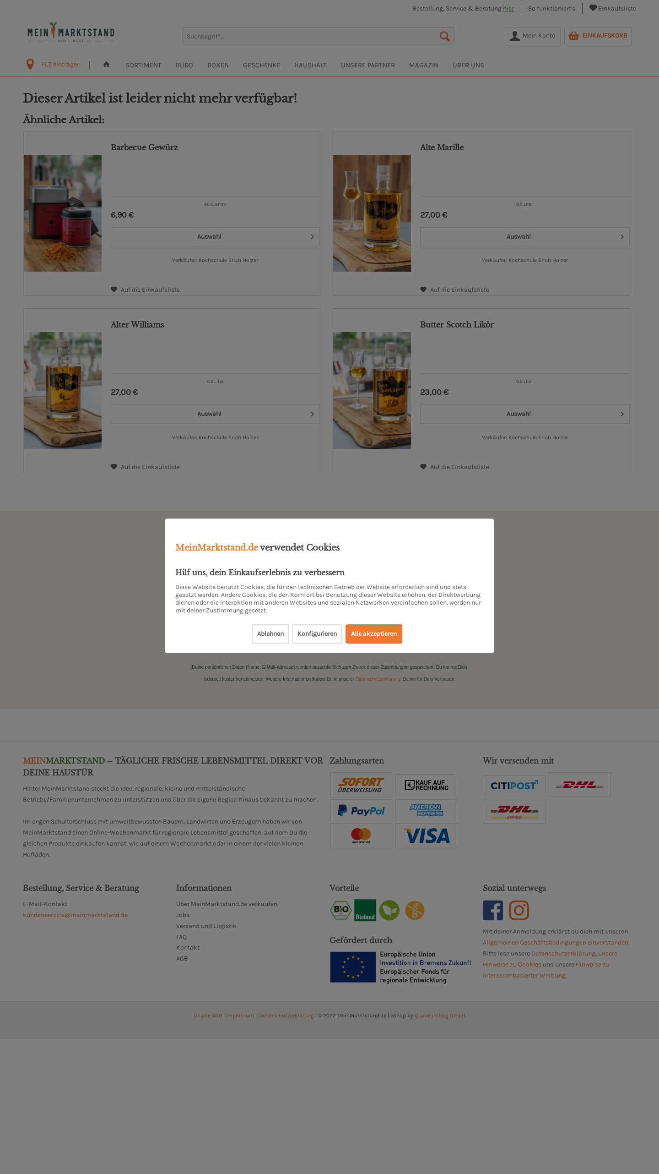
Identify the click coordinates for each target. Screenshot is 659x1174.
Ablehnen (270, 634)
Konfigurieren (317, 634)
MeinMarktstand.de (216, 548)
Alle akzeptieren (374, 634)
